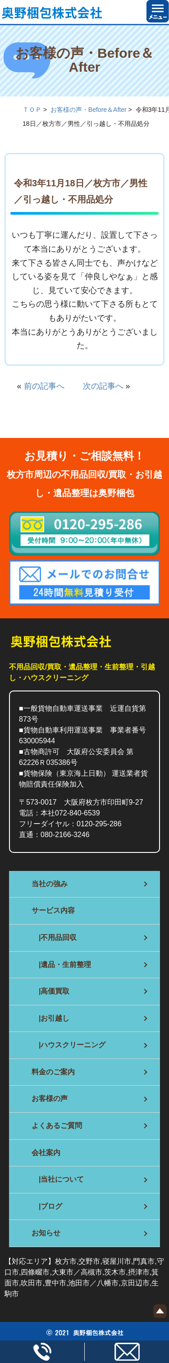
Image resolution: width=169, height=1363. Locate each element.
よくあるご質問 (57, 1125)
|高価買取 (50, 991)
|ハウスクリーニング (68, 1045)
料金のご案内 (53, 1072)
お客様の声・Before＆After (88, 109)
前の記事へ (48, 386)
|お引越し (50, 1018)
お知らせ (46, 1233)
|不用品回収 (54, 937)
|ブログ (47, 1206)
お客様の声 (50, 1098)
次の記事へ (99, 386)
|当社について (58, 1179)
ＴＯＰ (32, 109)
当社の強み (50, 884)
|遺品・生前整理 (61, 964)
